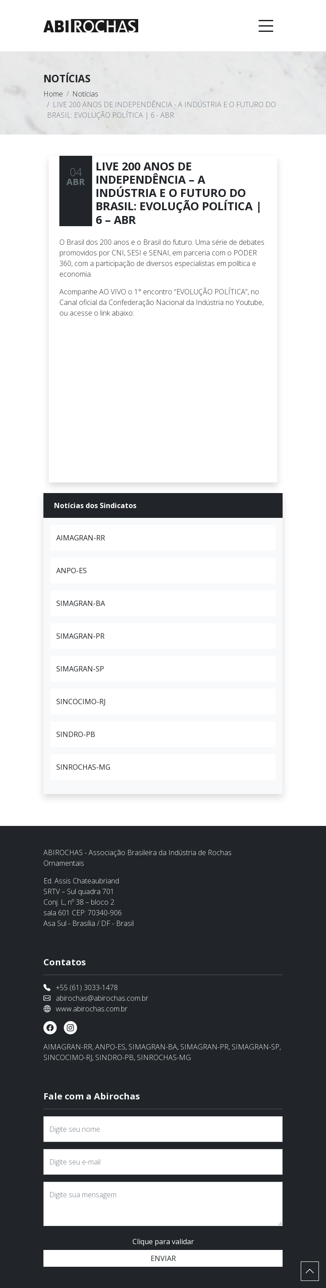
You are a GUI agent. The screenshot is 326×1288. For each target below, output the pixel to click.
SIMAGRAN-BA (80, 603)
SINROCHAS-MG (83, 767)
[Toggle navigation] (266, 26)
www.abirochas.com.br (92, 1009)
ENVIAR (163, 1258)
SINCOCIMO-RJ (81, 701)
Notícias (85, 94)
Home (53, 94)
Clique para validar (163, 1241)
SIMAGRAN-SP (80, 669)
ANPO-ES (71, 570)
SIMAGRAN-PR (80, 636)
